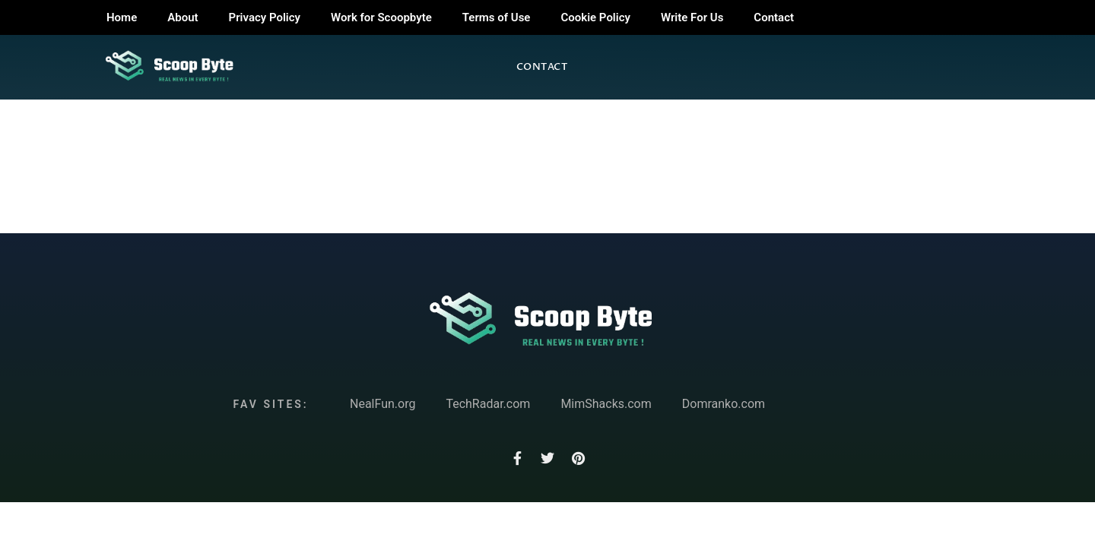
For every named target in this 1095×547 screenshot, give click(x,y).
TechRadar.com (488, 404)
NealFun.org (382, 404)
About (182, 17)
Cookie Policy (595, 17)
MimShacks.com (605, 404)
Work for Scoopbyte (381, 17)
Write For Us (692, 17)
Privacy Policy (264, 17)
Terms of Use (496, 17)
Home (121, 17)
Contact (774, 17)
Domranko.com (723, 404)
